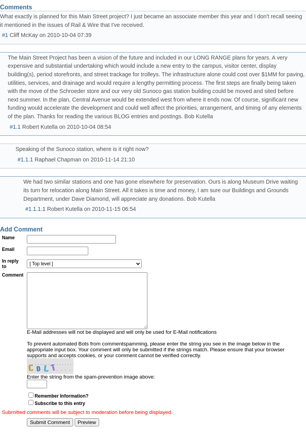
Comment (12, 275)
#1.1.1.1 (35, 209)
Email (8, 249)
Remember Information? (62, 407)
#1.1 (15, 127)
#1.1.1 (25, 159)
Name (8, 237)
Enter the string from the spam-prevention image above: (91, 388)
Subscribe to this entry (60, 415)
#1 (5, 35)
